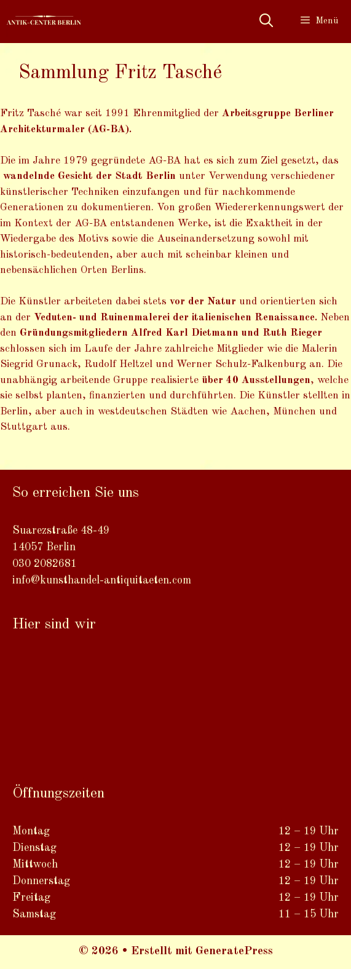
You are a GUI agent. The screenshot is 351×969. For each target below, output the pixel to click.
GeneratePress (234, 951)
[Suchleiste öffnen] (265, 21)
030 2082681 (44, 563)
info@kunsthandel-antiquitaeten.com (101, 580)
